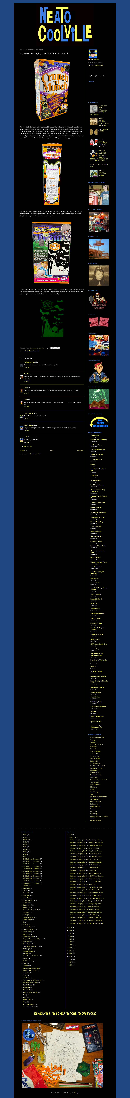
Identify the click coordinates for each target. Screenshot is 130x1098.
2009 (70, 956)
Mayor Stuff (26, 944)
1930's (25, 837)
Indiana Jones (27, 932)
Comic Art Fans (94, 756)
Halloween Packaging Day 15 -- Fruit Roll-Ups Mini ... (86, 890)
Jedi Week (26, 934)
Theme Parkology (95, 806)
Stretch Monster (27, 985)
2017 (70, 933)
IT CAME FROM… (96, 536)
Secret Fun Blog (95, 557)
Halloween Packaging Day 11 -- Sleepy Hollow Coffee (85, 895)
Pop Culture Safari (96, 445)
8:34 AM (26, 381)
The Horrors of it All (96, 454)
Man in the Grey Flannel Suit (98, 780)
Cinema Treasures (95, 751)
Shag (91, 794)
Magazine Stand (27, 941)
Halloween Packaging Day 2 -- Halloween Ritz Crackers (86, 920)
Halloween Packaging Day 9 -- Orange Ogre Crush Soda (86, 901)
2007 (70, 962)
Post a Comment (27, 446)
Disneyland (26, 902)
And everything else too (97, 449)
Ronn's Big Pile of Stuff (97, 502)
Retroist (92, 464)
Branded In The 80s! (96, 599)
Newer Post (23, 450)
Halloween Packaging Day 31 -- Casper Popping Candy (86, 840)
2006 (70, 965)
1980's (25, 852)
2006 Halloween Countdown (31, 859)
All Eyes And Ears (96, 459)
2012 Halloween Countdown (31, 873)
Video (25, 1002)
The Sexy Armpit (95, 594)
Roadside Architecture (97, 485)
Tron (24, 997)
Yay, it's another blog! (97, 716)
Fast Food (26, 912)
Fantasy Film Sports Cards (30, 910)
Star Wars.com (94, 799)
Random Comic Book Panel (31, 968)
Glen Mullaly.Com (95, 763)
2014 (70, 942)
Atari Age (93, 740)
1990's (25, 856)
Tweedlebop (93, 813)
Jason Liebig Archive (96, 775)
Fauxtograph (26, 915)
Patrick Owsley (95, 608)
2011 (70, 950)
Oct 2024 (73, 837)
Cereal (25, 890)
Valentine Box (27, 999)
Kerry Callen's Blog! (96, 522)
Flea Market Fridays (29, 917)
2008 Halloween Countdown (31, 864)
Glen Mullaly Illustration (98, 706)
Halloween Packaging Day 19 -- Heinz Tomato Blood (85, 873)
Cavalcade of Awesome (97, 517)
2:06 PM (26, 430)
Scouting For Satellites (97, 687)
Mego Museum (94, 782)
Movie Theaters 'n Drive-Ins (31, 956)
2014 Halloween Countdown (31, 878)
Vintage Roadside (95, 618)
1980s (25, 854)
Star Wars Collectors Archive (98, 796)
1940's (25, 842)
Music (25, 963)
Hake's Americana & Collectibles (96, 769)
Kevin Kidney (94, 649)
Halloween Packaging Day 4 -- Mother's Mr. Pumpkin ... (86, 915)
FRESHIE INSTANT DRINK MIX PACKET (102, 173)
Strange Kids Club (95, 801)
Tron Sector (93, 811)
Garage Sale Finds (96, 507)
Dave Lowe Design (96, 623)
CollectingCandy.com (96, 634)
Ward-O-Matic (95, 639)
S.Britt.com (93, 787)
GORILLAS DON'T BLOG (98, 440)
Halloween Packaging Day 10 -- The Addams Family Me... (87, 898)
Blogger (76, 1093)
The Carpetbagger (96, 692)
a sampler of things (96, 541)
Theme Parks (27, 990)
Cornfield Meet (95, 697)
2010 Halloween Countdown (31, 868)
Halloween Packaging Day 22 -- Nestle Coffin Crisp (85, 865)
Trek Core (93, 809)
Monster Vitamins (28, 951)
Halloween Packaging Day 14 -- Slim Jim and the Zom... (86, 887)
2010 (70, 953)
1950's (25, 844)
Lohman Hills (94, 777)
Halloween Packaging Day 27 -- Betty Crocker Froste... (86, 851)
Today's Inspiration (96, 702)
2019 (70, 930)
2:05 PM (26, 418)
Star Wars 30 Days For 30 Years (32, 980)
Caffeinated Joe (29, 362)
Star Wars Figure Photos (30, 982)
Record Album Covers (29, 970)
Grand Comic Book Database (98, 766)
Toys (24, 995)
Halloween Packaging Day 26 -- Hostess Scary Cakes (85, 854)
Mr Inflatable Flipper (29, 961)
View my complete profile (95, 65)
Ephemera (26, 907)
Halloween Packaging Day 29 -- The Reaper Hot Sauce (85, 845)
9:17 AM (26, 407)
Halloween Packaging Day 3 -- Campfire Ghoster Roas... (86, 917)
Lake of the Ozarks (28, 936)
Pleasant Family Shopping (98, 676)
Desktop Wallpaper (28, 900)
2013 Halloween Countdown (31, 876)
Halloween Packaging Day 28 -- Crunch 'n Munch (84, 848)
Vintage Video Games (29, 1007)
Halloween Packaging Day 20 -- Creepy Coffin (83, 870)
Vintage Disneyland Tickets (98, 562)
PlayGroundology (95, 480)
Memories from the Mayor (30, 946)
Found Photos (27, 919)
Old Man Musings (95, 531)
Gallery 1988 (94, 761)
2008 (70, 959)
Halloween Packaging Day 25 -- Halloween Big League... (86, 856)
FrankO (26, 374)
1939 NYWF (27, 839)
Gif (24, 922)
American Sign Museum (97, 737)
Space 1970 (93, 666)
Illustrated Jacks (27, 927)
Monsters (25, 953)
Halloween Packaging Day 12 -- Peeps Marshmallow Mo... (87, 892)
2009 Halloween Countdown (31, 866)
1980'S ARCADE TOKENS (104, 130)
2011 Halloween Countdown (31, 871)
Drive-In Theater (95, 758)
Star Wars (26, 978)
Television (26, 987)
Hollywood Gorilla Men (97, 613)
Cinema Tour (94, 749)
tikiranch (93, 711)
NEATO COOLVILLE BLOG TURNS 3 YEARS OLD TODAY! (103, 143)
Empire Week (27, 905)
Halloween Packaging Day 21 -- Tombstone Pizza (84, 867)
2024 (70, 835)
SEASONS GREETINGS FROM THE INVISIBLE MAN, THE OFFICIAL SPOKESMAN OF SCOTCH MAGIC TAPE (99, 156)
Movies (25, 958)
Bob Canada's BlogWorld (98, 512)
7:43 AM (26, 367)
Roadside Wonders (95, 784)
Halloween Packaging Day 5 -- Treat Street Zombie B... (86, 912)
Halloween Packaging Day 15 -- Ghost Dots (82, 884)
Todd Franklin (33, 348)
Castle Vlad (93, 742)
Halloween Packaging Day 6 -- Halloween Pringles (84, 909)
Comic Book (26, 898)
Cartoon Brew (94, 435)
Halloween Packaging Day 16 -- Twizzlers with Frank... (86, 881)
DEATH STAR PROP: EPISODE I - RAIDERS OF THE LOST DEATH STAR (98, 110)
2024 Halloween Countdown (32, 351)
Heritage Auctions (95, 772)
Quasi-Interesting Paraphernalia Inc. (96, 726)
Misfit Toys (26, 949)
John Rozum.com (95, 567)
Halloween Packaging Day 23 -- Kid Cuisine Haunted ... (86, 862)
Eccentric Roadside (96, 671)
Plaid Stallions (94, 604)
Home (52, 450)
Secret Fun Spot (94, 792)
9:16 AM (26, 393)
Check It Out (26, 893)
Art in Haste (94, 475)
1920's (25, 835)
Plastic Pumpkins (95, 721)
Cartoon (25, 885)
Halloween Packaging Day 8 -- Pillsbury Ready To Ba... (86, 904)
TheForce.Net (94, 804)
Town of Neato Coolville (30, 992)
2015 (70, 939)
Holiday (25, 924)
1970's (25, 849)
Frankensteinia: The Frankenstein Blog (96, 654)
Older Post (80, 450)
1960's (25, 847)
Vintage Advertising (29, 1004)
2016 (70, 936)
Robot (25, 975)
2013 (70, 945)
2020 (70, 927)
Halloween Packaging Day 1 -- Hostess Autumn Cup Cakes (87, 923)
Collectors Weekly (95, 754)
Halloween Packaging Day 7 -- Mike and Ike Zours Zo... (86, 906)
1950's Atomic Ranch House (98, 644)
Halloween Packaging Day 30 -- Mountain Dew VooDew (86, 842)
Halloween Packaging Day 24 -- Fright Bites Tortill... (85, 859)
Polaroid (25, 965)
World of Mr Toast (95, 820)
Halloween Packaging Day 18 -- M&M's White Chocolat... (86, 876)
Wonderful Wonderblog (97, 546)
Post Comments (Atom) (34, 454)
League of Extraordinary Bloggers (33, 939)
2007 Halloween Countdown (31, 861)
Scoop (92, 789)
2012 (70, 948)
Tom (25, 388)
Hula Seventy (94, 578)
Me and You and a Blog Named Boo (97, 490)
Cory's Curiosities (95, 527)
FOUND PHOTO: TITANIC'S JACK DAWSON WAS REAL (104, 122)
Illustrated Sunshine (29, 929)
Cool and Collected (96, 583)
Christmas (26, 895)
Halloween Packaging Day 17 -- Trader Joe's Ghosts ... (85, 879)
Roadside (25, 973)
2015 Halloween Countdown (31, 881)
